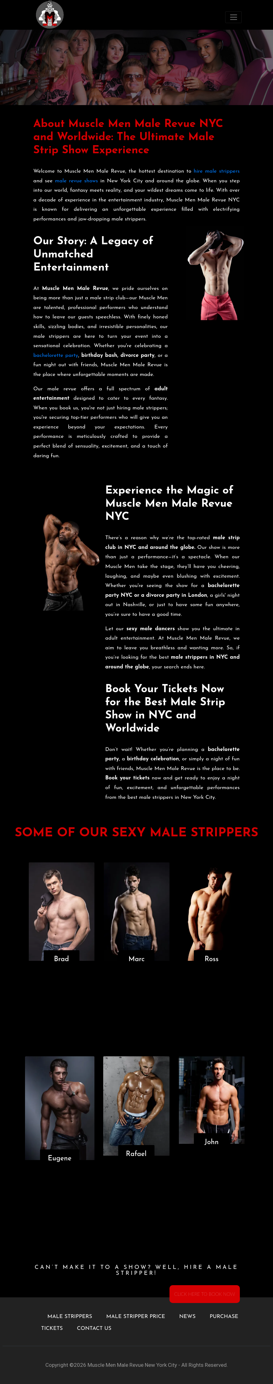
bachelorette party (55, 355)
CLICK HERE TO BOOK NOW (204, 1294)
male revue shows (76, 181)
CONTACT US (94, 1328)
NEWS (187, 1316)
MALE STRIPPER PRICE (135, 1316)
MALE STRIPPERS (70, 1316)
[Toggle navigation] (233, 17)
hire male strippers (217, 171)
